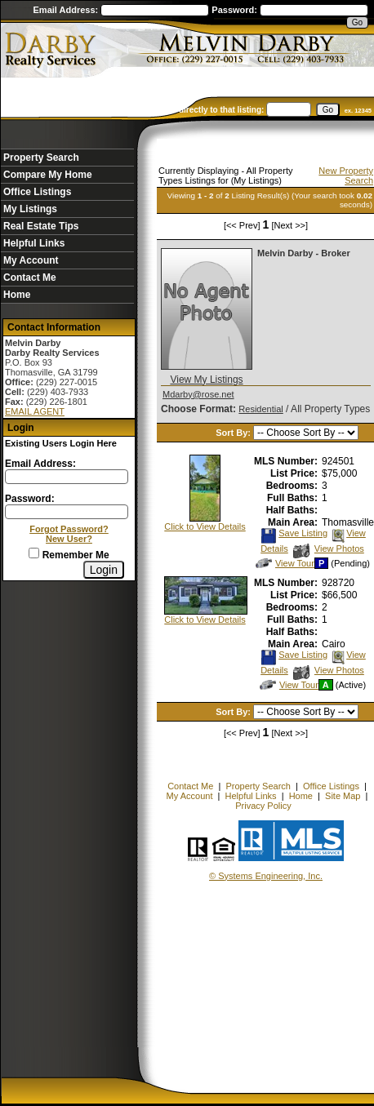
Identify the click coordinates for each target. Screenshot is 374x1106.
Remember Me (69, 555)
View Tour (285, 563)
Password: (235, 10)
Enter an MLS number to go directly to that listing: (167, 109)
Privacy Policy (263, 806)
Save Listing (293, 533)
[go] (328, 110)
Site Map (342, 796)
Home (16, 294)
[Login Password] (66, 511)
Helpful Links (34, 243)
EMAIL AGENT (35, 411)
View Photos (328, 548)
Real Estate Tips (40, 226)
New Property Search (345, 175)
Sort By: (234, 433)
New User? (69, 539)
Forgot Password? (69, 529)
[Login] (103, 570)
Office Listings (37, 192)
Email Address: (67, 10)
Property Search (41, 157)
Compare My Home (47, 174)
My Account (31, 260)
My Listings (30, 209)
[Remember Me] (34, 553)
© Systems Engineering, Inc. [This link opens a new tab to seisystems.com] (266, 876)
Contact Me (29, 277)
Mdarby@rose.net (198, 394)
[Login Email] (66, 476)
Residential (260, 409)
